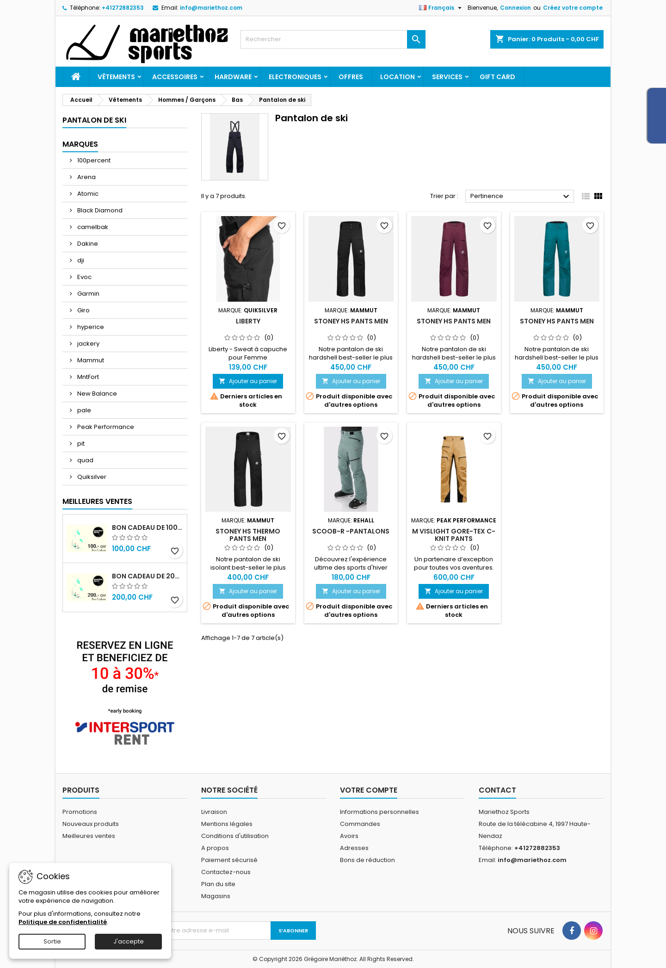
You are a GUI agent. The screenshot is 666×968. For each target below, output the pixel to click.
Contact (497, 790)
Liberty (248, 321)
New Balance (96, 393)
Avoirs (349, 835)
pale (83, 410)
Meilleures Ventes (97, 501)
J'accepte (128, 941)
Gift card (497, 76)
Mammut (90, 360)
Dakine (87, 243)
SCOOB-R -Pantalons (350, 531)
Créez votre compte (573, 8)
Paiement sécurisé (229, 860)
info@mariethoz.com (211, 8)
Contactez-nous (226, 872)
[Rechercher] (333, 39)
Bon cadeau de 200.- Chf (147, 576)
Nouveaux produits (90, 823)
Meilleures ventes (88, 835)
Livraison (214, 811)
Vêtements (116, 76)
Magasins (215, 896)
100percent (93, 160)
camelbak (92, 227)
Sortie (52, 941)
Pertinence (521, 196)
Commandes (360, 823)
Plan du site (218, 884)
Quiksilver (91, 476)
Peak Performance (105, 426)
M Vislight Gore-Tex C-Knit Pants (453, 535)
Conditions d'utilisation (235, 835)
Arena (86, 177)
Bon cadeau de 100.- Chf (147, 527)
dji (80, 260)
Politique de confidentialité (62, 922)
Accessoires (174, 76)
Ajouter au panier (248, 381)
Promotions (79, 811)
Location (397, 76)
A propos (215, 848)
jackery (87, 343)
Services (447, 76)
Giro (83, 310)
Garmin (87, 293)
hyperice (90, 327)
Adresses (354, 848)
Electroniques (295, 76)
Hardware (233, 76)
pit (80, 443)
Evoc (84, 277)
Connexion (515, 8)
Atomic (87, 193)
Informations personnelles (379, 811)
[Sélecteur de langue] (441, 8)
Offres (351, 76)
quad (84, 460)
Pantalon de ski (94, 120)
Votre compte (368, 790)
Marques (80, 144)
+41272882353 (123, 8)
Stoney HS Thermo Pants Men (248, 535)
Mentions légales (227, 823)
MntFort (87, 376)
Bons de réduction (367, 860)
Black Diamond (99, 210)
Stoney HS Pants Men (351, 321)
